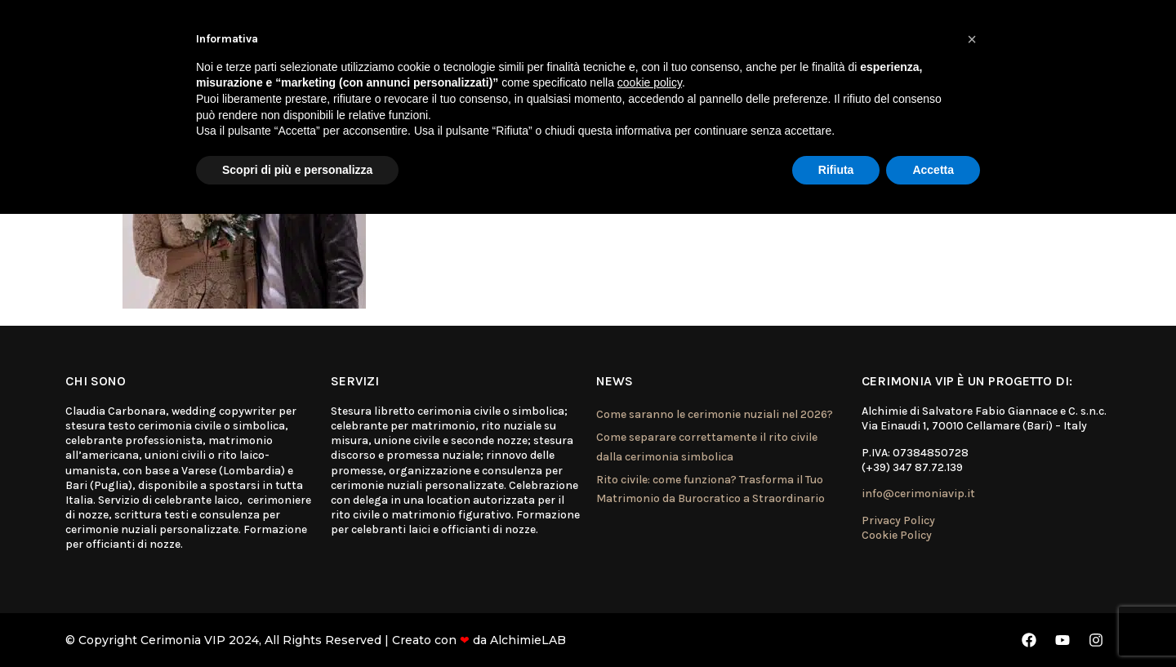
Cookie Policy (897, 535)
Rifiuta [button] (836, 169)
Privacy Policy (898, 520)
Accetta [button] (933, 169)
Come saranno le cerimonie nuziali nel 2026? (714, 414)
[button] (972, 39)
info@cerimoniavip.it (918, 493)
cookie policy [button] (649, 82)
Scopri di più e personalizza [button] (297, 169)
